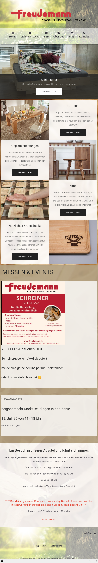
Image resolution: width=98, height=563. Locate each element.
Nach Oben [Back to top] (89, 533)
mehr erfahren (49, 92)
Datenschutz (56, 546)
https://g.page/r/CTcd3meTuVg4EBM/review (48, 511)
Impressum (41, 546)
